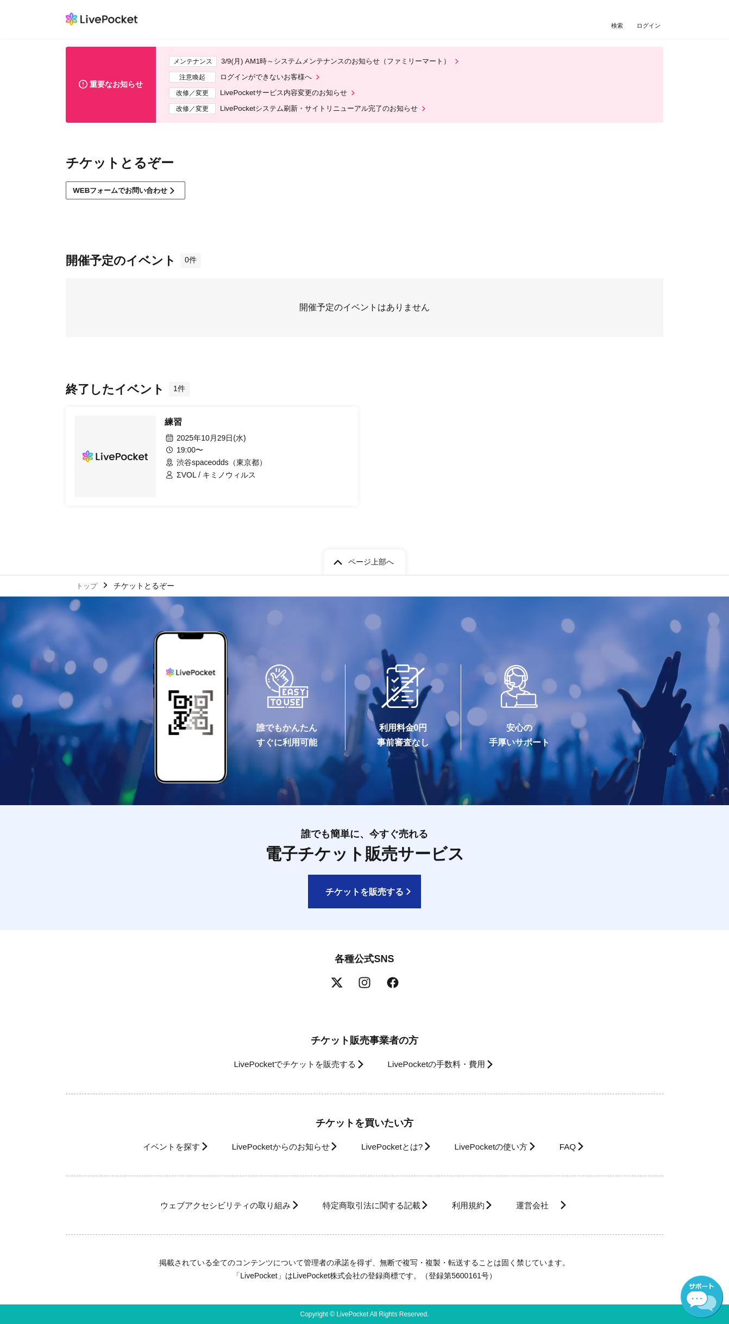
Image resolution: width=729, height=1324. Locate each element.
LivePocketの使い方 (499, 1146)
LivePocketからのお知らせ (270, 1146)
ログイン (650, 25)
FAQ (584, 1146)
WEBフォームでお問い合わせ (125, 196)
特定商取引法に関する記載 (368, 1205)
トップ (88, 584)
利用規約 (474, 1205)
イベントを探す (151, 1146)
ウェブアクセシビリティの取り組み (209, 1205)
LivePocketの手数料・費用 (440, 1064)
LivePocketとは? (391, 1146)
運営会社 (551, 1205)
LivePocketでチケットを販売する (286, 1064)
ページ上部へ (371, 559)
